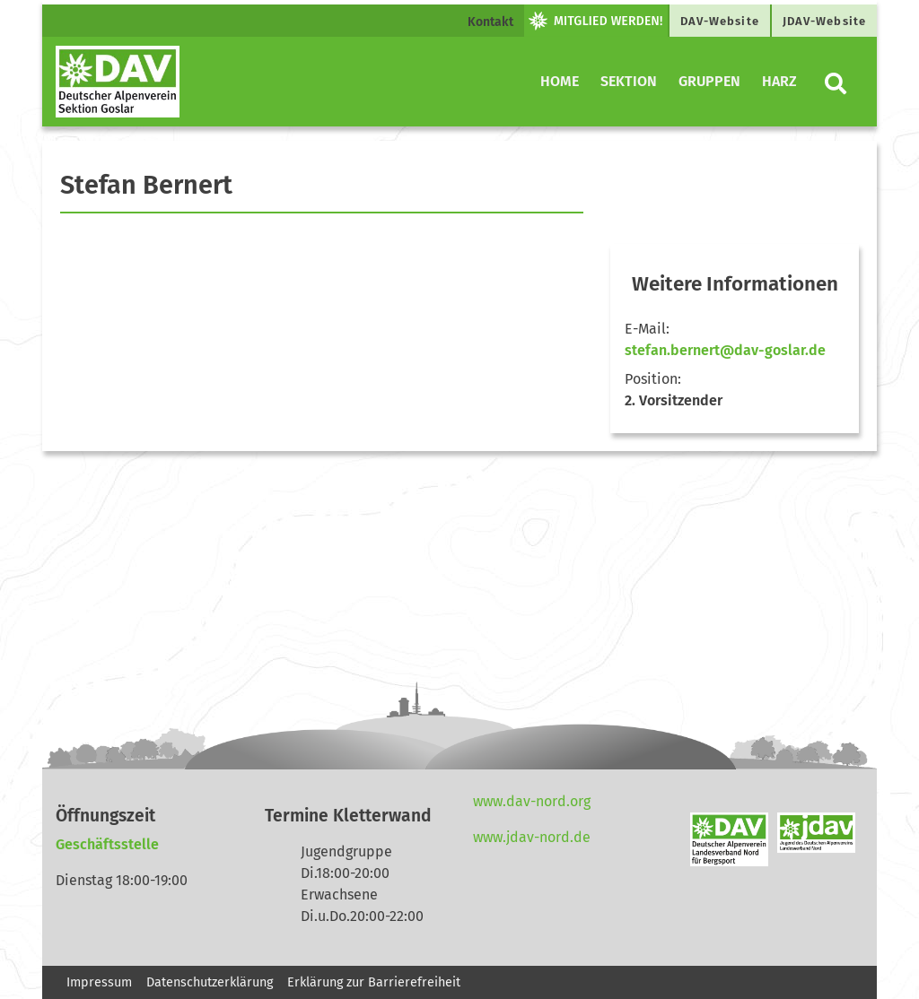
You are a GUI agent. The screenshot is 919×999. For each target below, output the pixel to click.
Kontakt (490, 22)
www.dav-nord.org (532, 801)
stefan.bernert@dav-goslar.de (725, 350)
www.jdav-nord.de (532, 837)
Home (559, 81)
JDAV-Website (824, 21)
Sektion (628, 81)
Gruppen (709, 81)
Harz (779, 81)
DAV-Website (719, 21)
